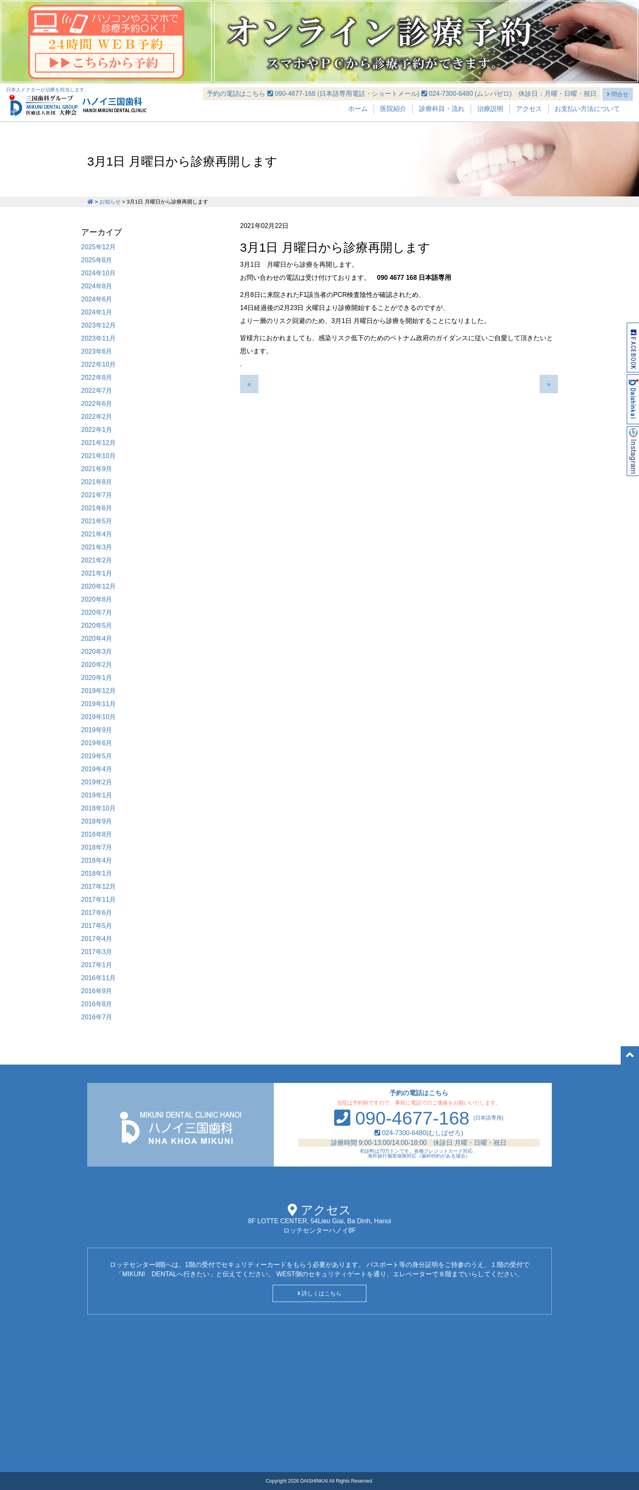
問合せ (617, 94)
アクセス (529, 108)
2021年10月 (98, 455)
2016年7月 (96, 1017)
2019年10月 (98, 716)
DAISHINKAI (314, 1481)
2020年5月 (96, 625)
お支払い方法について (587, 108)
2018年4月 (96, 860)
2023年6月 (96, 351)
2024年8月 (96, 286)
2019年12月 (98, 690)
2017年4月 (96, 938)
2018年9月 (96, 821)
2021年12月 (98, 442)
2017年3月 (96, 951)
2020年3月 (96, 651)
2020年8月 (96, 599)
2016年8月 (96, 1004)
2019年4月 (96, 769)
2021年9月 (96, 468)
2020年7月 (96, 612)
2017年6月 (96, 912)
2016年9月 (96, 990)
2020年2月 (96, 664)
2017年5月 (96, 925)
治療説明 (490, 108)
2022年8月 (96, 377)
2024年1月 (96, 312)
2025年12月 (98, 247)
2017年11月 (98, 899)
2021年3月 (96, 547)
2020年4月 (96, 638)
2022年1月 (96, 429)
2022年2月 (96, 416)
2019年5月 (96, 756)
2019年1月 (96, 795)
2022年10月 (98, 364)
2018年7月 (96, 847)
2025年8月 (96, 260)
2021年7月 (96, 495)
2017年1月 (96, 964)
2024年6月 (96, 299)
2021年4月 (96, 534)
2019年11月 (98, 703)
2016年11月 (98, 977)
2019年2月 (96, 782)
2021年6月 (96, 508)
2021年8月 (96, 481)
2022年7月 (96, 390)
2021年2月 (96, 560)
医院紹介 (393, 108)
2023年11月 (98, 338)
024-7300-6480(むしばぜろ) (419, 1132)
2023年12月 (98, 325)
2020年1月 (96, 677)
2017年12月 (98, 886)
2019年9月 (96, 729)
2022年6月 (96, 403)
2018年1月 (96, 873)
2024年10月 (98, 273)
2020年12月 (98, 586)
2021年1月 (96, 573)
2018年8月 (96, 834)
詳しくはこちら (319, 1293)
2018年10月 (98, 808)
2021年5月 (96, 521)
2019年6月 (96, 742)
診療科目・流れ (442, 108)
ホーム (358, 108)
